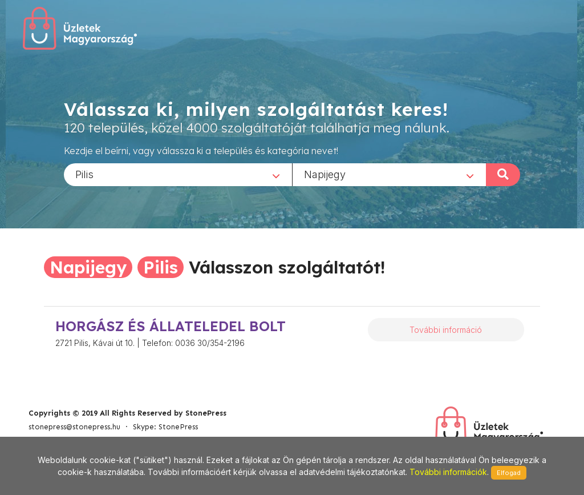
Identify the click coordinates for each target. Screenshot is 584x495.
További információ (445, 330)
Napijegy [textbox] (325, 174)
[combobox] (178, 174)
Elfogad (509, 473)
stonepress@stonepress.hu (74, 426)
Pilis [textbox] (84, 174)
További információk (448, 472)
